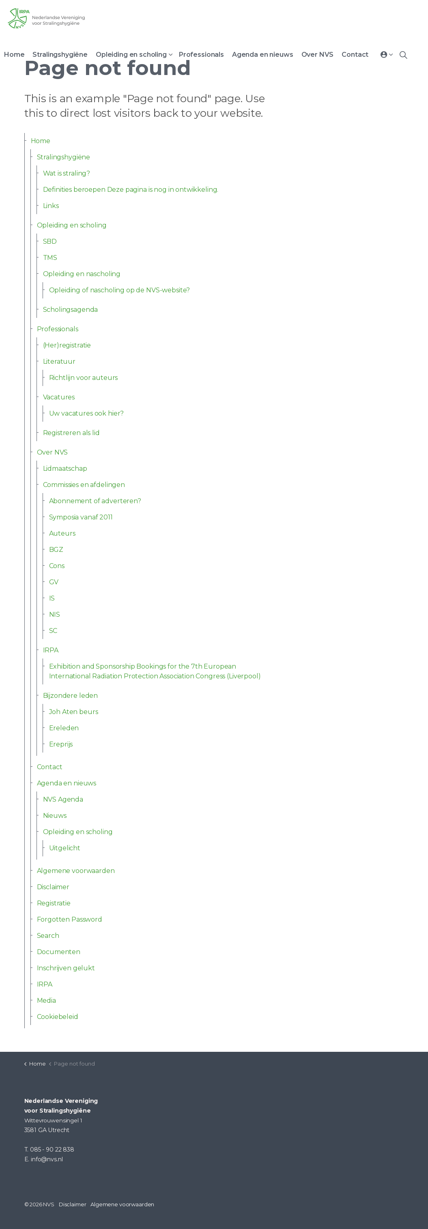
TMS (50, 258)
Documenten (59, 952)
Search (48, 935)
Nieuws (55, 815)
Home (14, 54)
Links (51, 206)
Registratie (54, 903)
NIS (54, 614)
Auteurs (62, 533)
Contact (355, 54)
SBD (50, 241)
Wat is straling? (66, 173)
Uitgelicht (65, 848)
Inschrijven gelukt (66, 968)
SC (53, 631)
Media (46, 1000)
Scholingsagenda (70, 309)
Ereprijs (61, 744)
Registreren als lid (71, 433)
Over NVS (317, 54)
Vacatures (59, 397)
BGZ (56, 549)
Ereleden (64, 728)
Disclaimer (53, 887)
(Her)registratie (67, 345)
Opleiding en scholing (131, 54)
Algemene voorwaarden (76, 871)
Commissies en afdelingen (84, 485)
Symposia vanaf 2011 (81, 517)
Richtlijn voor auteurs (83, 378)
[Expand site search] (403, 55)
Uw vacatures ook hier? (86, 413)
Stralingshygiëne (60, 54)
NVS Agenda (63, 799)
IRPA (50, 650)
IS (52, 598)
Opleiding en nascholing (82, 274)
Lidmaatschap (65, 468)
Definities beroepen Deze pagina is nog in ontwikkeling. (131, 189)
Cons (57, 566)
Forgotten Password (69, 919)
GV (54, 582)
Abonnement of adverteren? (95, 501)
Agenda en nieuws (262, 54)
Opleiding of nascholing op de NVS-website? (119, 290)
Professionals (201, 54)
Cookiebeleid (57, 1017)
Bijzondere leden (70, 695)
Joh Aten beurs (73, 712)
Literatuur (59, 361)
